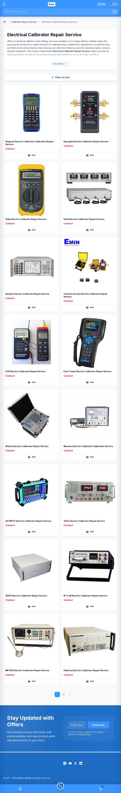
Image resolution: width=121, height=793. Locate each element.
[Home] (5, 21)
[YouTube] (70, 763)
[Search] (115, 11)
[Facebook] (64, 763)
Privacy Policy (85, 734)
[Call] (60, 788)
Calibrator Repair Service (24, 22)
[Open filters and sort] (60, 77)
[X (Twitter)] (75, 763)
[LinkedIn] (80, 763)
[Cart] (101, 789)
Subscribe (98, 725)
